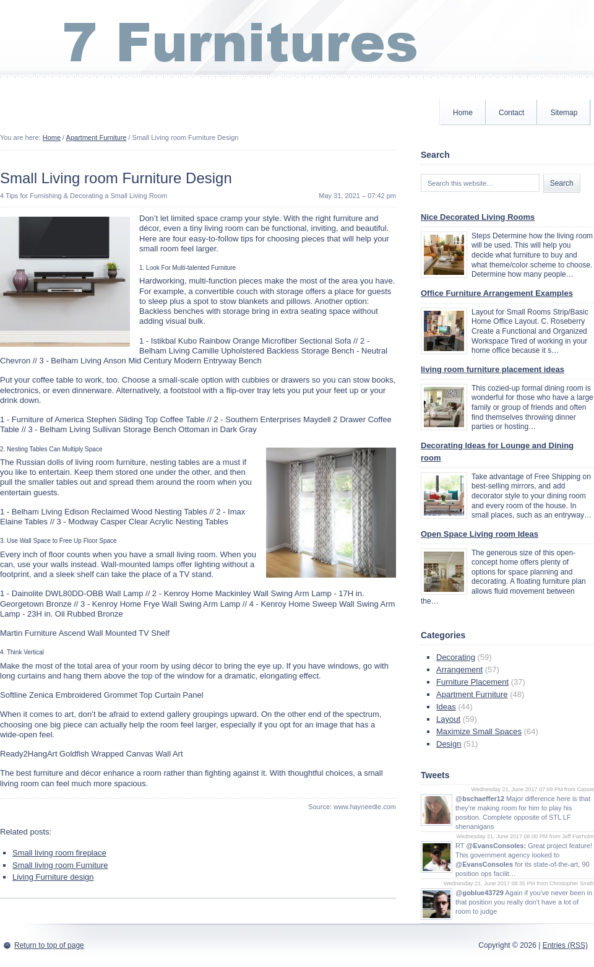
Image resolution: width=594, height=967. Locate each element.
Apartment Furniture (96, 137)
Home (463, 112)
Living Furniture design (53, 877)
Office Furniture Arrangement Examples (497, 293)
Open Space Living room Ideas (479, 534)
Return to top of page (49, 945)
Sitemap (563, 112)
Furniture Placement (472, 682)
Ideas (446, 706)
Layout (448, 719)
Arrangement (459, 669)
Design (448, 743)
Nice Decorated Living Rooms (478, 217)
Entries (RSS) (565, 945)
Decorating (455, 657)
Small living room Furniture (60, 865)
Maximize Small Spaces (479, 731)
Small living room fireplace (59, 852)
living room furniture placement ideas (492, 369)
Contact (511, 112)
